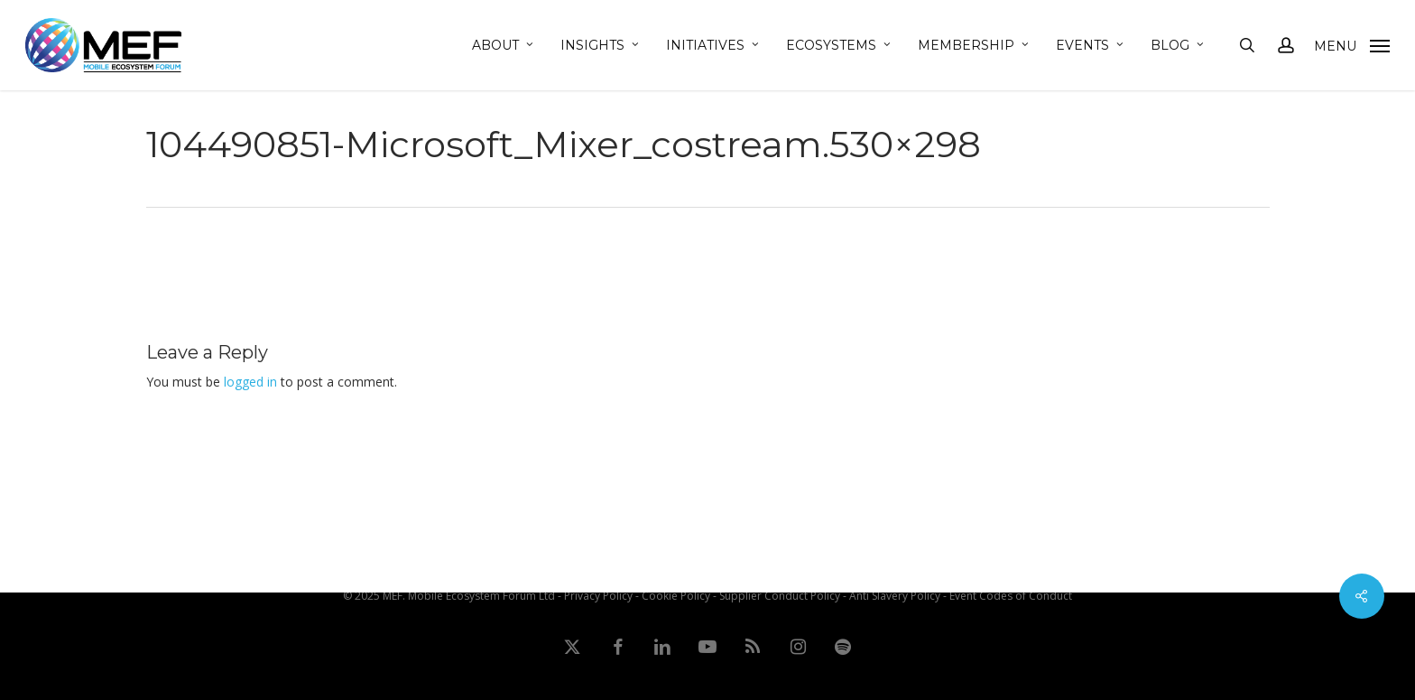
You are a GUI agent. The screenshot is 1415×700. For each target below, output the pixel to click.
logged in (250, 381)
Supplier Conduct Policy (779, 595)
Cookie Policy (676, 595)
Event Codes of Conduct (1010, 595)
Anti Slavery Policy (894, 595)
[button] (1352, 45)
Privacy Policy (598, 595)
